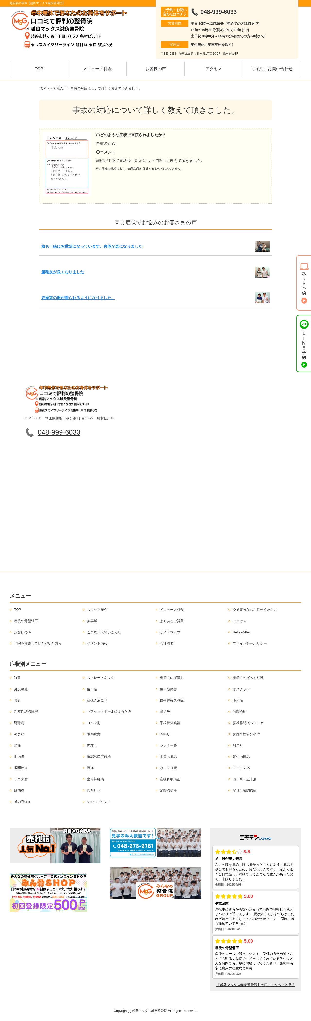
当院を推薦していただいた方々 (38, 643)
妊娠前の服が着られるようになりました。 (78, 298)
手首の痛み (168, 757)
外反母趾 (21, 689)
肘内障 (19, 757)
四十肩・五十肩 (245, 779)
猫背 (17, 678)
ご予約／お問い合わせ (272, 69)
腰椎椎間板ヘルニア (248, 723)
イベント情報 (97, 643)
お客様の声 (155, 69)
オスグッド (241, 689)
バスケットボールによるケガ (109, 711)
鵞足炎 (165, 711)
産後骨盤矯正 (170, 779)
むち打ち (94, 790)
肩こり (238, 745)
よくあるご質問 (172, 621)
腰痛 (90, 768)
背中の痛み (241, 757)
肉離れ (92, 745)
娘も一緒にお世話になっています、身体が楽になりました (91, 246)
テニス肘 (21, 779)
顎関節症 (239, 711)
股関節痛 (21, 768)
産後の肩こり (97, 700)
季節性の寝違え (172, 678)
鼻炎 (17, 700)
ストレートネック (100, 678)
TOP (39, 69)
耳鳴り (165, 734)
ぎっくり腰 (168, 768)
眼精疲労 (94, 734)
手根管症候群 (170, 723)
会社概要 (166, 643)
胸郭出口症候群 (99, 757)
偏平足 (92, 689)
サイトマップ (170, 632)
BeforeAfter (241, 632)
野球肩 (19, 723)
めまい (19, 734)
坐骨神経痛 (95, 779)
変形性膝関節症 (245, 790)
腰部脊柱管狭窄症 (246, 734)
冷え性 (238, 700)
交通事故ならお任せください (255, 610)
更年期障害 (168, 689)
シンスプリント (99, 802)
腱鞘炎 (19, 790)
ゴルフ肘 (94, 723)
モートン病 (241, 768)
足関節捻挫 (168, 790)
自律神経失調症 (172, 700)
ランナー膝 (168, 745)
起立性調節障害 (26, 711)
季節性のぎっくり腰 (248, 678)
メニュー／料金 (97, 69)
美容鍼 (92, 621)
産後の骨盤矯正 (26, 621)
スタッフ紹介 (97, 610)
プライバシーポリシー (250, 643)
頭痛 (17, 745)
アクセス (214, 69)
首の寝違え (22, 802)
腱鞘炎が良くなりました (62, 272)
